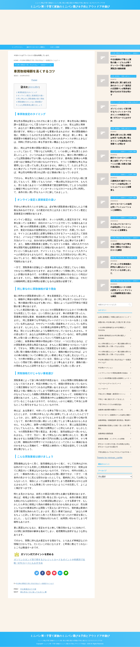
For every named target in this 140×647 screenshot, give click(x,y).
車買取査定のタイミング (26, 92)
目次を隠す (34, 87)
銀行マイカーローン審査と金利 (36, 47)
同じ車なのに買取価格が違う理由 (30, 99)
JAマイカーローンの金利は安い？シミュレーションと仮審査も (121, 207)
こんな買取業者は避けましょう (29, 105)
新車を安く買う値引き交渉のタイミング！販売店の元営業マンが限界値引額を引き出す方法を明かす (120, 89)
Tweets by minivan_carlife (110, 457)
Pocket (34, 80)
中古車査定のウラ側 (28, 589)
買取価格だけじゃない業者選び (29, 102)
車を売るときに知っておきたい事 (33, 592)
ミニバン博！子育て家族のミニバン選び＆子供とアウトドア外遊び (70, 6)
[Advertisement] (70, 27)
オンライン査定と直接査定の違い (30, 95)
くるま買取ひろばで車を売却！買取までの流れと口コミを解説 (120, 247)
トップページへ (17, 47)
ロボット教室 (54, 47)
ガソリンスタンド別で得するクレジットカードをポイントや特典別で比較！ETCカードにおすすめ (120, 115)
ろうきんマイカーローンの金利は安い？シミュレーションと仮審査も (120, 227)
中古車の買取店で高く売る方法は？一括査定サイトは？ (35, 583)
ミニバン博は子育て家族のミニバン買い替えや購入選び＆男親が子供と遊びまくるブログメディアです (70, 640)
